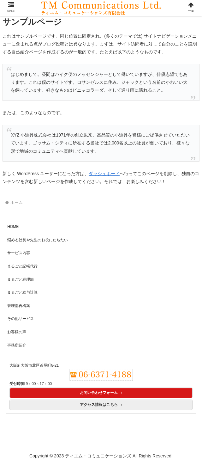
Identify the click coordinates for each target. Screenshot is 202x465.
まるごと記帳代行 (22, 266)
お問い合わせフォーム (101, 392)
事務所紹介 (16, 345)
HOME (13, 226)
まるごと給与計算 (22, 292)
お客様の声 (16, 332)
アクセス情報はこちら (101, 404)
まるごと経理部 (20, 279)
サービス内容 (18, 253)
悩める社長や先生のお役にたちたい (37, 240)
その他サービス (20, 318)
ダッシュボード (104, 173)
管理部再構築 (18, 305)
